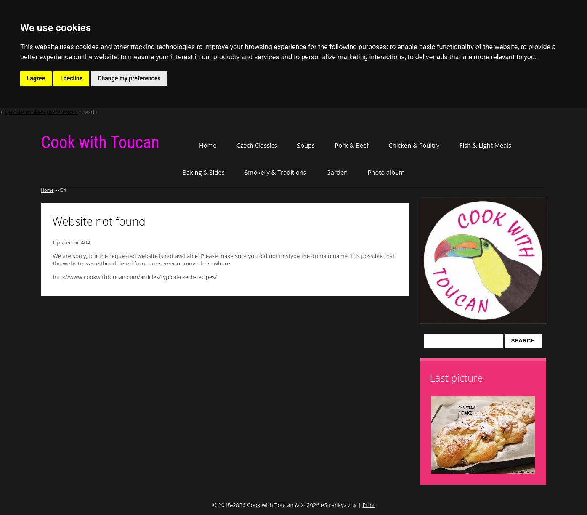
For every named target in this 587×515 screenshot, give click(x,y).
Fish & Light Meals (485, 145)
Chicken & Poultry (413, 145)
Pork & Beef (351, 145)
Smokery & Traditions (275, 172)
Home (207, 145)
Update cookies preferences (41, 112)
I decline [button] (71, 78)
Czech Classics (256, 145)
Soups (306, 145)
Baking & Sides (204, 172)
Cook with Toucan (100, 142)
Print (368, 505)
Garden (337, 172)
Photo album (386, 172)
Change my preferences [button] (129, 78)
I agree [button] (36, 78)
